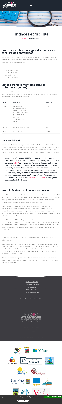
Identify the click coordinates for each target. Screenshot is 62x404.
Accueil (24, 38)
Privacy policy (38, 400)
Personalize (23, 400)
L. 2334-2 (29, 200)
